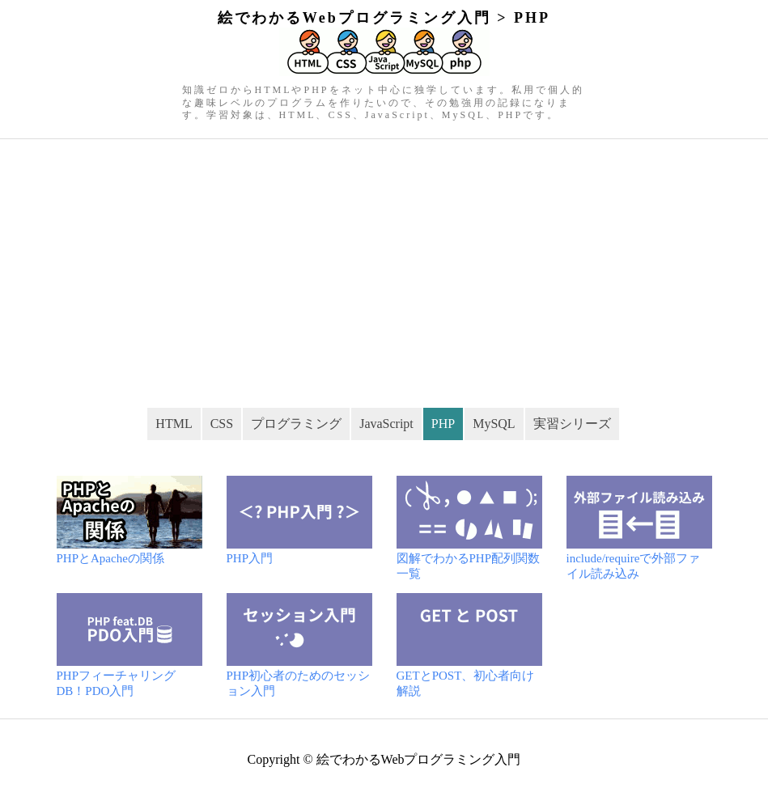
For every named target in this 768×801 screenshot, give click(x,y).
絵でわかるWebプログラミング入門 (418, 759)
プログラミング (296, 423)
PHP (443, 423)
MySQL (494, 423)
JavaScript (386, 423)
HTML (173, 423)
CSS (221, 423)
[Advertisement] (384, 260)
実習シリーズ (572, 423)
